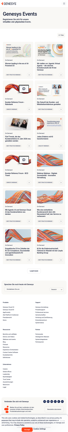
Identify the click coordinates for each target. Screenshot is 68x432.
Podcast (5, 344)
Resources (6, 347)
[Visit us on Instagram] (48, 401)
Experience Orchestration (10, 350)
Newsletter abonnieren (54, 409)
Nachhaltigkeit (7, 377)
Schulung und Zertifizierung (43, 317)
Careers (5, 369)
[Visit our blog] (62, 401)
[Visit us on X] (51, 401)
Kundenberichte (7, 355)
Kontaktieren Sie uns (13, 289)
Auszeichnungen (8, 382)
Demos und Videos (8, 337)
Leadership (6, 374)
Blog (4, 342)
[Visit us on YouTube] (58, 401)
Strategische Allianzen (42, 337)
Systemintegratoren (41, 339)
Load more (34, 271)
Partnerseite (39, 334)
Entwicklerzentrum (41, 320)
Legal (4, 387)
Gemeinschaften (40, 315)
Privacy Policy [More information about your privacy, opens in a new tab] (19, 425)
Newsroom (6, 384)
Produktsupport (40, 310)
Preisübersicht (7, 317)
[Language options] (57, 289)
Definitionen (6, 357)
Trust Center (6, 379)
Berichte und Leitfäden (10, 334)
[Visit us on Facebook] (55, 401)
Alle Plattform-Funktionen (11, 315)
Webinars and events (9, 339)
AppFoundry (6, 312)
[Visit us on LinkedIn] (44, 401)
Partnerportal (39, 342)
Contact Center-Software (10, 352)
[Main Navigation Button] (64, 3)
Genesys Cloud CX (8, 307)
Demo (5, 320)
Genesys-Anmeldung (41, 307)
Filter (61, 35)
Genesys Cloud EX (8, 310)
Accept (27, 430)
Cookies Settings (39, 429)
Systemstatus (39, 323)
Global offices (7, 371)
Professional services (42, 312)
